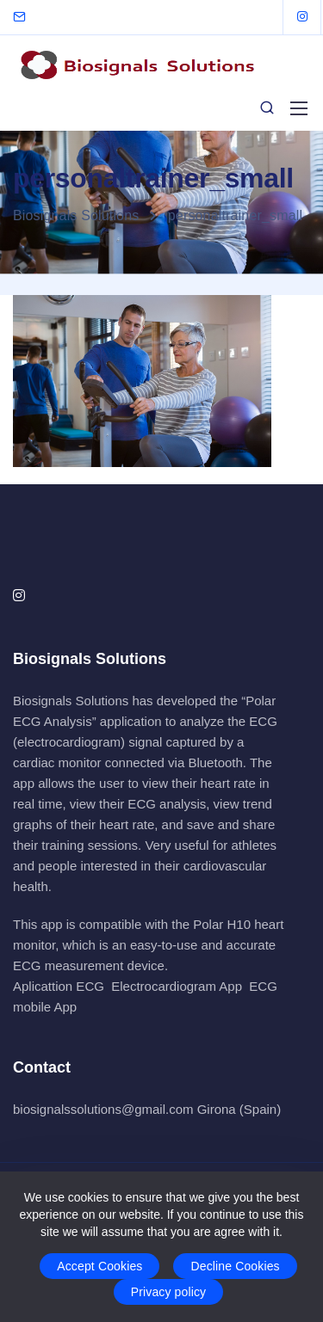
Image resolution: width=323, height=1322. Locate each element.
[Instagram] (302, 17)
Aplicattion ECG (58, 986)
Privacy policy (169, 1292)
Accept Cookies (99, 1266)
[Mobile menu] (298, 108)
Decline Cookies (234, 1266)
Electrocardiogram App (176, 986)
